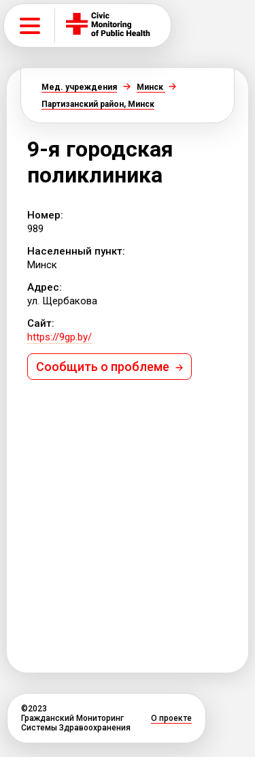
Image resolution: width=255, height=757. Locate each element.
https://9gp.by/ (59, 337)
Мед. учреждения (79, 87)
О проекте (171, 718)
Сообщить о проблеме (109, 366)
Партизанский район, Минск (97, 104)
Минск (151, 87)
